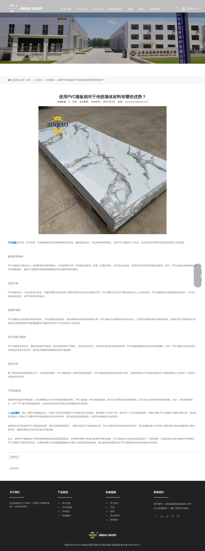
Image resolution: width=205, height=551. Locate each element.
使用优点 (14, 457)
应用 (112, 511)
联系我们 (154, 9)
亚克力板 (66, 9)
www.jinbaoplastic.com (136, 101)
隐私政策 (116, 545)
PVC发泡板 (67, 507)
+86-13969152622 (179, 508)
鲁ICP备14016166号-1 (130, 545)
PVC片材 (82, 9)
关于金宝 (98, 9)
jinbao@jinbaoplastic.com (178, 504)
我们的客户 (115, 9)
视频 (130, 9)
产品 (112, 507)
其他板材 (66, 515)
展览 (141, 9)
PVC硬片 (66, 511)
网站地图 (106, 545)
